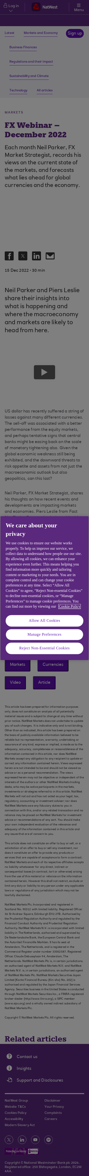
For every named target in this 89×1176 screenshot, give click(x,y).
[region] (44, 588)
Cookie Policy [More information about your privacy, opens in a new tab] (69, 606)
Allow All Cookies (44, 621)
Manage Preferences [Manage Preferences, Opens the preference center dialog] (45, 634)
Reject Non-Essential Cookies (44, 648)
